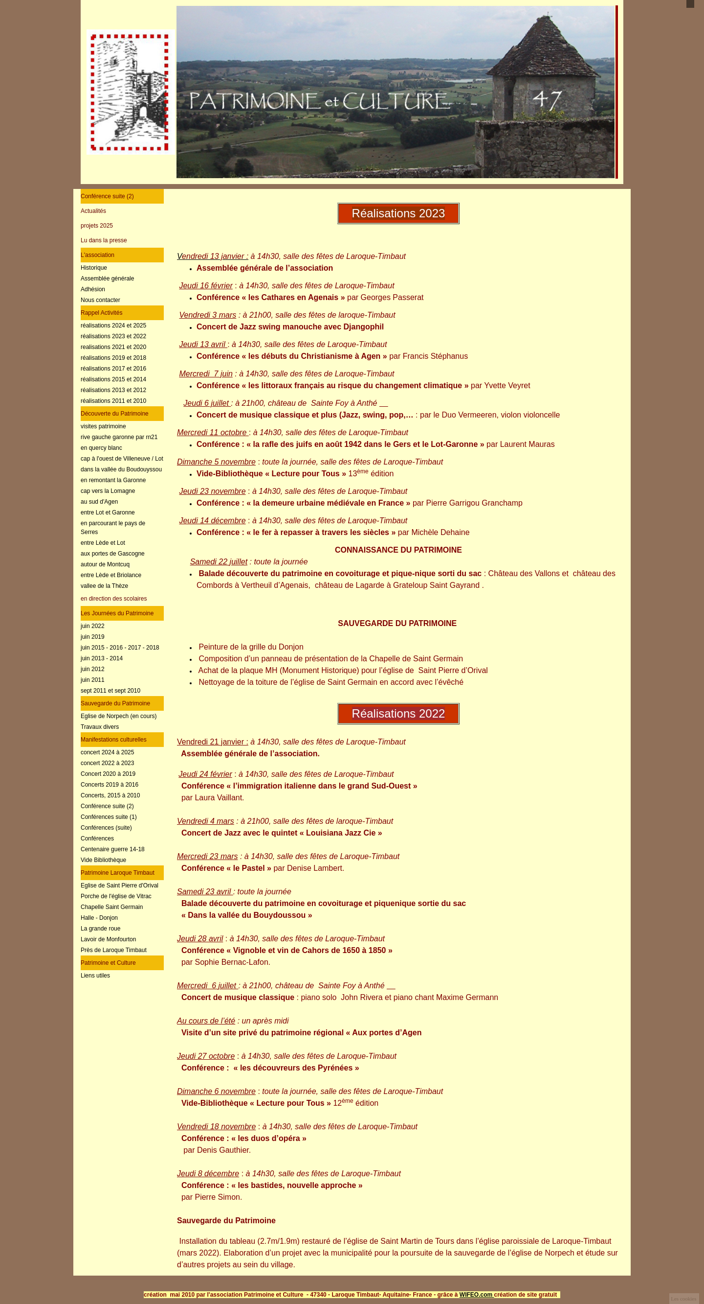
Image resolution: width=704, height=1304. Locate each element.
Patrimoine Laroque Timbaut (117, 872)
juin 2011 (93, 679)
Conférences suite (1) (109, 817)
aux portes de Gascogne (113, 553)
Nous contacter (100, 300)
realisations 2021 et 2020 (113, 347)
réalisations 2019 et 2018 (113, 357)
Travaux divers (100, 726)
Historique (94, 267)
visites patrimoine (103, 426)
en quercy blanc (101, 447)
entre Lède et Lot (103, 542)
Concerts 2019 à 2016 (109, 784)
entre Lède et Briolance (111, 575)
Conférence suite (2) (107, 196)
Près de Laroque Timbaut (114, 950)
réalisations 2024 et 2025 (113, 325)
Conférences (97, 838)
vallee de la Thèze (104, 585)
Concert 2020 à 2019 (108, 773)
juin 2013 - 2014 (102, 658)
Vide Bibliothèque (103, 860)
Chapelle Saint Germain (112, 907)
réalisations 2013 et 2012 (113, 390)
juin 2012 (93, 669)
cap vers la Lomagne (108, 491)
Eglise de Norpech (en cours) (118, 716)
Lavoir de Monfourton (108, 939)
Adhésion (93, 289)
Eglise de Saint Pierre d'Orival (119, 885)
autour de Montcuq (105, 564)
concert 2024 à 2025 (107, 752)
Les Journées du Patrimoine (117, 613)
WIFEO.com (477, 1294)
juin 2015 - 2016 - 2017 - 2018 (120, 647)
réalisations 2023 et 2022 (113, 336)
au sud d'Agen (99, 501)
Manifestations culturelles (114, 739)
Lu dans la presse (104, 240)
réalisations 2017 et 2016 (113, 368)
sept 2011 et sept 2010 (110, 690)
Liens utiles (95, 975)
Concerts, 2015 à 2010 (110, 795)
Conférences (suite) (106, 827)
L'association (97, 255)
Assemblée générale (107, 278)
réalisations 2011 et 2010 (113, 400)
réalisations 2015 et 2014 (113, 379)
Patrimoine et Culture (108, 962)
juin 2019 (93, 636)
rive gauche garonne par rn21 (119, 437)
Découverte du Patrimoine (115, 413)
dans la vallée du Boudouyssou (121, 469)
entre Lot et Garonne (108, 512)
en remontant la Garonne (113, 480)
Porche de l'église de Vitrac (116, 896)
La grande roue (100, 928)
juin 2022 (93, 626)
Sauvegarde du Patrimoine (115, 703)
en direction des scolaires (114, 598)
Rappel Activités (101, 312)
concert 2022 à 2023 (107, 763)
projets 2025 (97, 225)
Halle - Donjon (99, 917)
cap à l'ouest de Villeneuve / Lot (122, 458)
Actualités (93, 211)
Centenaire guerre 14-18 (113, 849)
